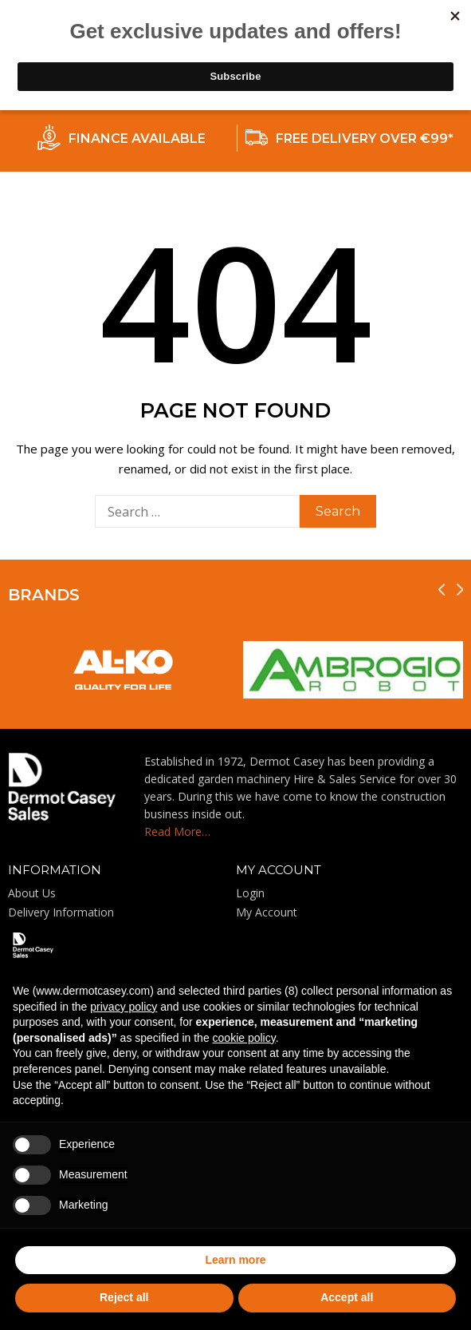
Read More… (177, 831)
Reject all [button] (124, 1297)
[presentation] (441, 589)
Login (250, 893)
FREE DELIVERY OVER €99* (364, 138)
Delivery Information (61, 912)
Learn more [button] (235, 1259)
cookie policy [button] (244, 1037)
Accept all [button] (346, 1297)
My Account (266, 912)
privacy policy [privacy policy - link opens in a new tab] (123, 1006)
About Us (32, 893)
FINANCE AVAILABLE (137, 138)
